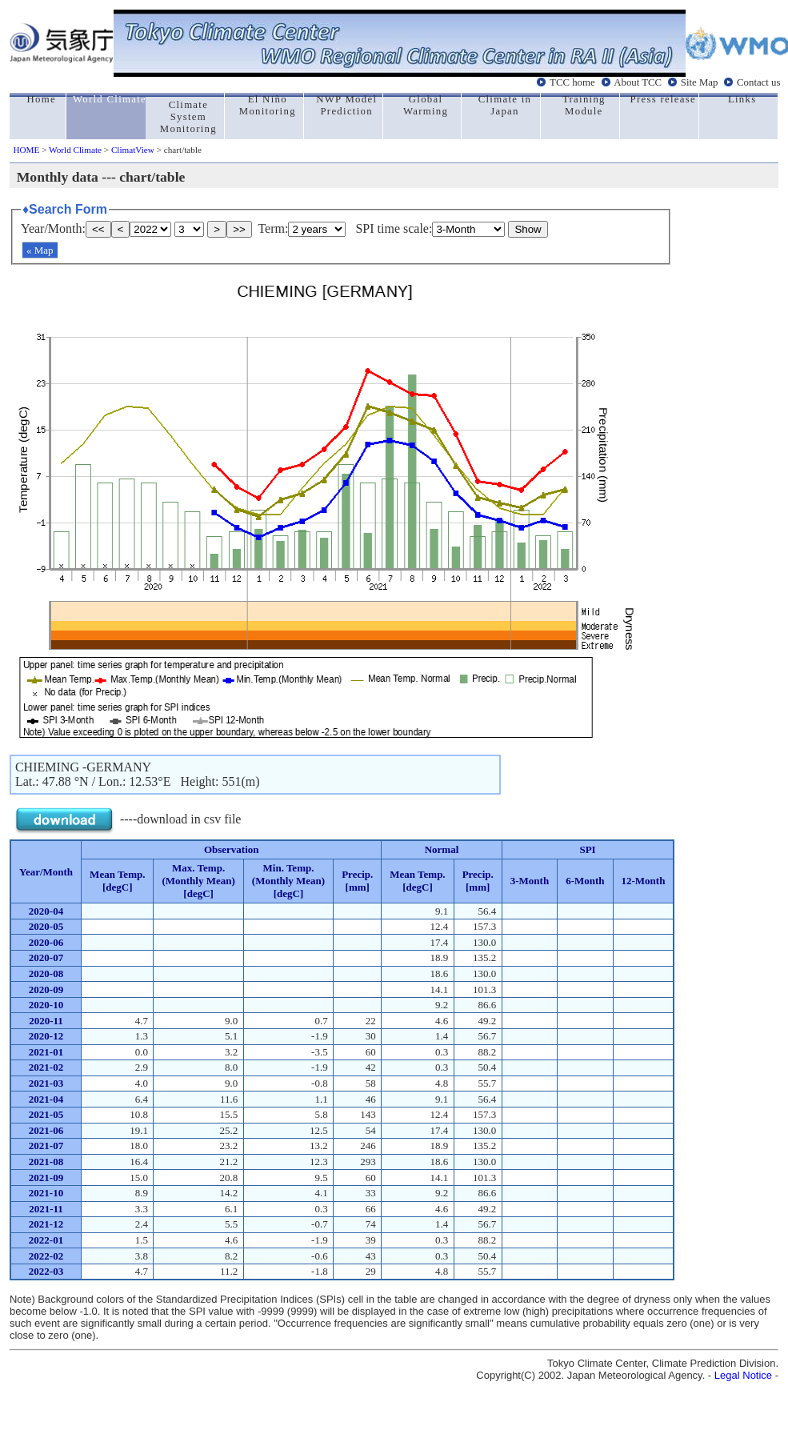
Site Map (699, 82)
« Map (40, 250)
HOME (26, 149)
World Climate (75, 149)
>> (239, 229)
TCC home (572, 82)
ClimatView (132, 149)
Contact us (758, 82)
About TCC (638, 82)
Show (527, 229)
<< (98, 229)
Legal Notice (743, 1375)
